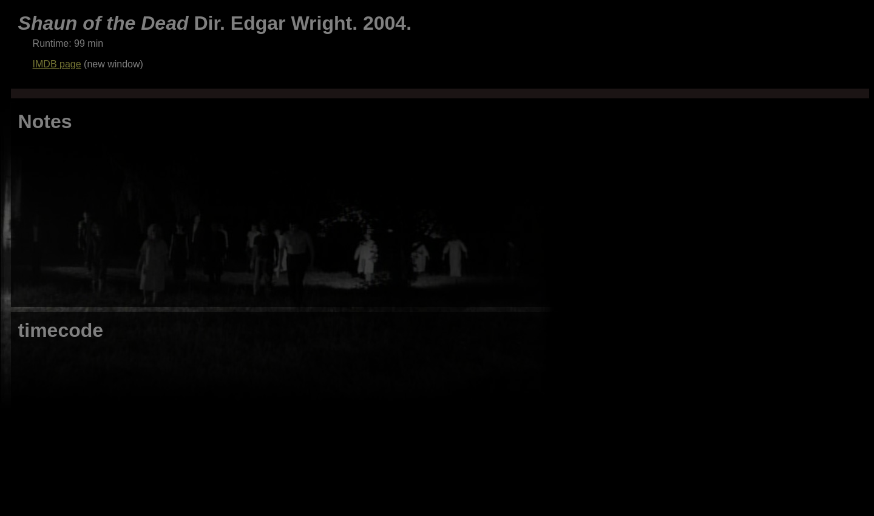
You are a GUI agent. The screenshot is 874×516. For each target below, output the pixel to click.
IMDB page (57, 64)
